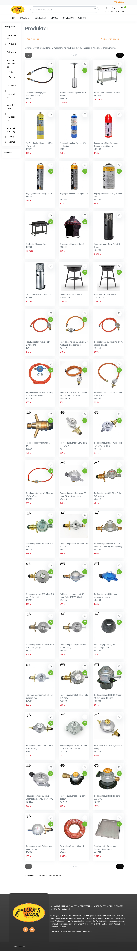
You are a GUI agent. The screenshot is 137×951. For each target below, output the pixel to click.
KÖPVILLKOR (68, 18)
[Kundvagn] (122, 9)
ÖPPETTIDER (85, 906)
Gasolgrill (71, 931)
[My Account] (107, 9)
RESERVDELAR (40, 18)
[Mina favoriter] (114, 9)
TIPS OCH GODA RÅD (62, 909)
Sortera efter (111, 39)
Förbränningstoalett (84, 931)
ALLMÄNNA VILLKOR (59, 906)
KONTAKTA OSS (99, 906)
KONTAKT (82, 18)
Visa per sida (34, 39)
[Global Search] (95, 9)
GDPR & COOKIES (116, 906)
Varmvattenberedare (58, 931)
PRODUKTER (24, 18)
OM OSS (54, 18)
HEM (13, 18)
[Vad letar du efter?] (64, 9)
